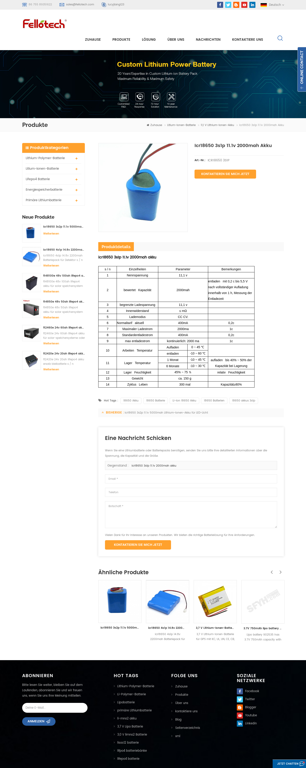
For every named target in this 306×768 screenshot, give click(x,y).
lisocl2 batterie (128, 726)
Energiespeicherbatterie (44, 173)
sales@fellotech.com (80, 4)
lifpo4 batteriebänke (132, 734)
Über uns (175, 23)
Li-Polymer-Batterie (131, 678)
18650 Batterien (214, 384)
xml (177, 718)
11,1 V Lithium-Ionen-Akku (217, 109)
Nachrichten (208, 23)
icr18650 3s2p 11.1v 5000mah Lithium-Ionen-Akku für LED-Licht (64, 210)
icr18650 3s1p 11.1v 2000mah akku (154, 449)
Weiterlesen (51, 217)
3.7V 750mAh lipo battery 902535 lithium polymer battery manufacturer (263, 612)
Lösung (149, 23)
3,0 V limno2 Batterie (132, 718)
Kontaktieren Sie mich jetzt (225, 157)
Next (279, 553)
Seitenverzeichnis (187, 710)
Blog (178, 702)
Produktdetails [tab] (116, 230)
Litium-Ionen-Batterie (181, 109)
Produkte (121, 23)
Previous (270, 553)
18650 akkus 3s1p (243, 384)
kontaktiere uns (247, 23)
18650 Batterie (155, 384)
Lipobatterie (126, 686)
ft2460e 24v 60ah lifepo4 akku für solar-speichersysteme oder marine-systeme (64, 311)
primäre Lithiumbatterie (44, 183)
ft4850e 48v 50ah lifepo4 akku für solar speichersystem (64, 285)
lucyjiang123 (116, 4)
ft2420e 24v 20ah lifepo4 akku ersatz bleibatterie (64, 337)
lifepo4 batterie (38, 162)
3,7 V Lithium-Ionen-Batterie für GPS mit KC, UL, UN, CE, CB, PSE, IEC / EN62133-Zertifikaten (215, 612)
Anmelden (36, 706)
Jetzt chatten (282, 764)
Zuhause (93, 23)
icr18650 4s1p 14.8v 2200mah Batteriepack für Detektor (64, 233)
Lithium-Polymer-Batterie (45, 141)
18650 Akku (131, 384)
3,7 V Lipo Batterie (130, 710)
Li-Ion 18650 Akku (184, 384)
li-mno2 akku (127, 702)
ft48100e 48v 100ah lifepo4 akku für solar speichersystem (64, 259)
